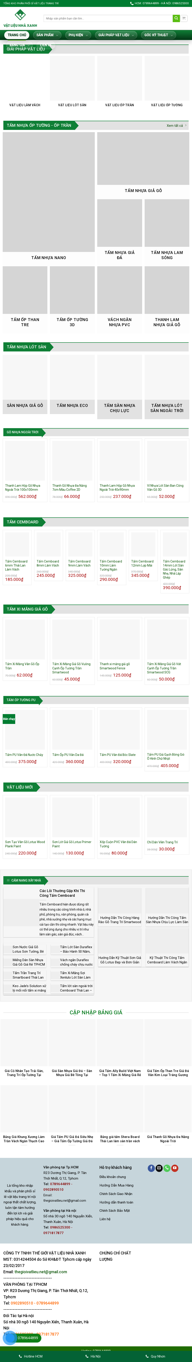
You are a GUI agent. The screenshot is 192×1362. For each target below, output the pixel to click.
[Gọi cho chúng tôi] (167, 1168)
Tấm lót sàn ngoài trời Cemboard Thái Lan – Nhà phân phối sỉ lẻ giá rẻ (76, 992)
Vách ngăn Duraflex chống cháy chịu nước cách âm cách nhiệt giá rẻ (76, 966)
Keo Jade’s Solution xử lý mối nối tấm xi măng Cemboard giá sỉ (29, 990)
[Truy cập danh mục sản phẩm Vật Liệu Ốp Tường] (167, 84)
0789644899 (47, 1303)
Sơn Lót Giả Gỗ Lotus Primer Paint (71, 844)
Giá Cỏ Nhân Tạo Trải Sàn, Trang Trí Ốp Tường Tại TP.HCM (24, 1075)
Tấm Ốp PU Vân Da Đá (68, 755)
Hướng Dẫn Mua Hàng (116, 1185)
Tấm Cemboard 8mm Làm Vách (48, 563)
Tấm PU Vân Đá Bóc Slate (118, 755)
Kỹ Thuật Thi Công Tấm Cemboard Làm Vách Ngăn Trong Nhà (167, 962)
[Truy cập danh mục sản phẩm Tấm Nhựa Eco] (72, 384)
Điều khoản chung (112, 1177)
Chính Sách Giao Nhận (115, 1194)
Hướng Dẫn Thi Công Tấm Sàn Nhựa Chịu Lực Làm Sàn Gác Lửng (167, 922)
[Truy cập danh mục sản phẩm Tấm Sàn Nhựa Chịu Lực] (119, 387)
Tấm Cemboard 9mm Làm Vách (79, 563)
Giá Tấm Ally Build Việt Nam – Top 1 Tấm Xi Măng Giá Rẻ (120, 1073)
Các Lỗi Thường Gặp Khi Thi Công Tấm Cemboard (62, 893)
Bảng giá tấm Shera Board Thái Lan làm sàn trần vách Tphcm (120, 1141)
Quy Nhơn (155, 1356)
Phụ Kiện (78, 35)
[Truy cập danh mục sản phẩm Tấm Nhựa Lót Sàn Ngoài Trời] (167, 387)
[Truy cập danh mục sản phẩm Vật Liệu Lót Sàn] (72, 84)
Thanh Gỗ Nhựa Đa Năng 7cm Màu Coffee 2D (69, 487)
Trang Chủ (17, 35)
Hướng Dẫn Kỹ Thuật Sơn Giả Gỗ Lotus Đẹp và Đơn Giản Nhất (120, 962)
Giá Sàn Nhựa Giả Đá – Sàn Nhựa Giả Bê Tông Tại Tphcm (72, 1075)
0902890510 (22, 1303)
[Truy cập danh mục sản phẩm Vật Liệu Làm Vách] (25, 84)
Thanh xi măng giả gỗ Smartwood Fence (115, 666)
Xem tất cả (176, 125)
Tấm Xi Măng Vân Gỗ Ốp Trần (22, 666)
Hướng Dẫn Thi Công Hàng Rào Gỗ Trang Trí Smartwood (119, 920)
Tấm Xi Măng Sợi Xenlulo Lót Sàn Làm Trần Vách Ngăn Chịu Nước (75, 979)
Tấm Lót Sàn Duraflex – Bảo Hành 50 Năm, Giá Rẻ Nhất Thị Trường (76, 953)
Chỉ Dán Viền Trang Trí (162, 842)
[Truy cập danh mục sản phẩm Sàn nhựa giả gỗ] (25, 384)
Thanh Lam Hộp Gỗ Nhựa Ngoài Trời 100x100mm (22, 487)
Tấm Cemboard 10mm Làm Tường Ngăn (111, 565)
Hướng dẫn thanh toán (116, 1202)
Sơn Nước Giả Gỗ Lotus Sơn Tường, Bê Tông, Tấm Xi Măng (28, 951)
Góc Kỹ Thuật (158, 35)
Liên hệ (46, 45)
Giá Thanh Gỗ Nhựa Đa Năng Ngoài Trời (168, 1139)
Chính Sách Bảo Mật (114, 1211)
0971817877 (47, 1334)
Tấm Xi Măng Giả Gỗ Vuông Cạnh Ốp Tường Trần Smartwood (71, 668)
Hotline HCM (30, 1356)
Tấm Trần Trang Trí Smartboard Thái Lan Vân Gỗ (28, 977)
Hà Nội (93, 1356)
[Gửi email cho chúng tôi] (159, 1168)
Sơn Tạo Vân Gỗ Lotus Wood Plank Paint (25, 844)
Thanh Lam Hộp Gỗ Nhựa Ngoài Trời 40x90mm (117, 487)
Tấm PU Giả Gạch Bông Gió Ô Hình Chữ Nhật (165, 756)
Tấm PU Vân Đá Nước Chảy (24, 755)
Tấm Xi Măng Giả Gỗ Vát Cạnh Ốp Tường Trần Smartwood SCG (164, 668)
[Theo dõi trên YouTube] (174, 1168)
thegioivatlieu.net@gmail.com (64, 1201)
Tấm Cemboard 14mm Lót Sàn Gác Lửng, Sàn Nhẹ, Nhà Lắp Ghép (174, 569)
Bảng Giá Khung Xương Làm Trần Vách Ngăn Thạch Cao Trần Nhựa (24, 1141)
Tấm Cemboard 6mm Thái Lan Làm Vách (16, 565)
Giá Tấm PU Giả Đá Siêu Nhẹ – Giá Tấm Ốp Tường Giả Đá (72, 1139)
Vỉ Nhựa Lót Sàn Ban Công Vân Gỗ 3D (165, 487)
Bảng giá (20, 45)
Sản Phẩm (47, 35)
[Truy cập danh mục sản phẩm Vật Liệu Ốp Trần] (119, 84)
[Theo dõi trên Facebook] (151, 1168)
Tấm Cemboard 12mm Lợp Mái (142, 563)
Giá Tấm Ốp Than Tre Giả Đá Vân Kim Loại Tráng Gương (168, 1073)
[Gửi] (176, 18)
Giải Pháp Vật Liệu (116, 35)
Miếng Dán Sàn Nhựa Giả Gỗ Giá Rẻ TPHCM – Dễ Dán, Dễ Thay (29, 964)
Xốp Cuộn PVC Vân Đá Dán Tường (118, 844)
